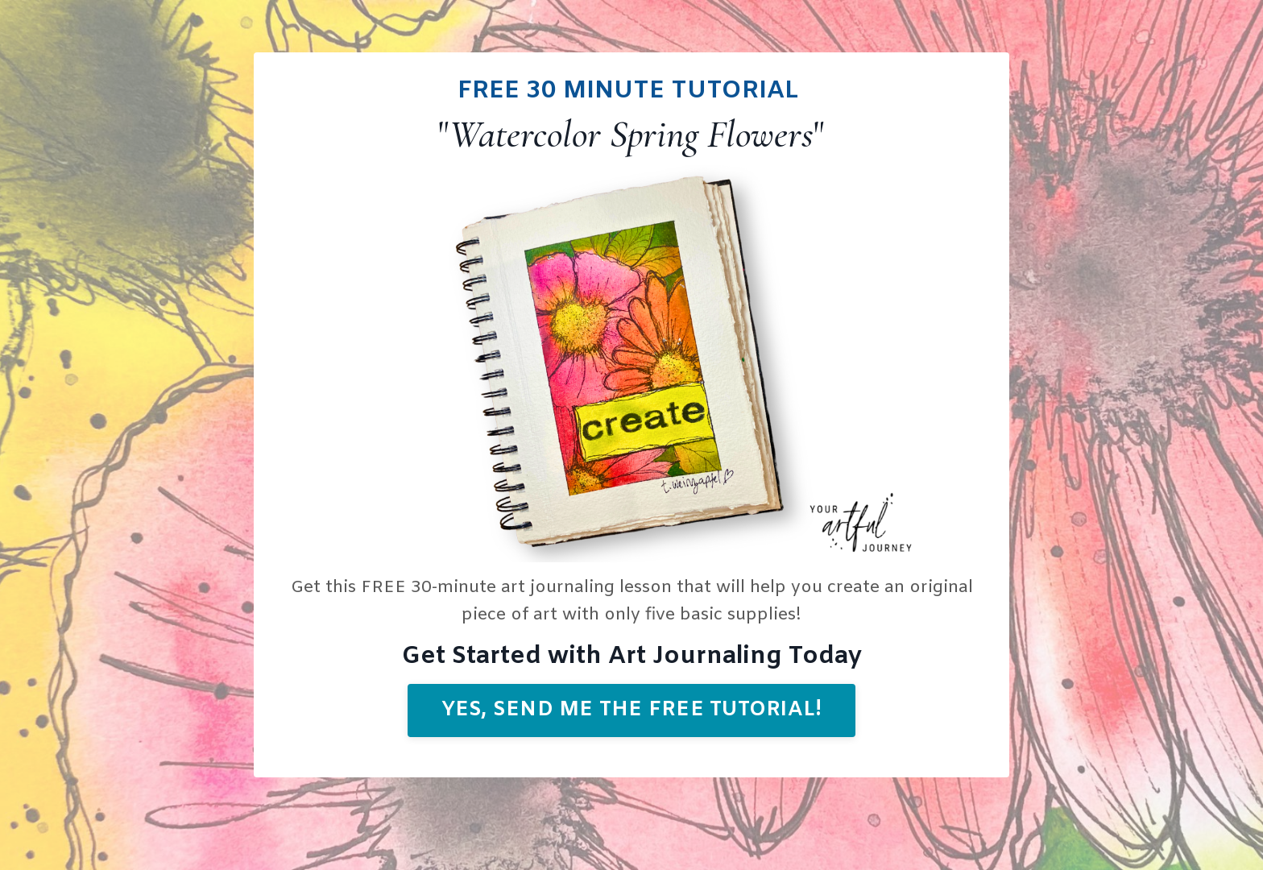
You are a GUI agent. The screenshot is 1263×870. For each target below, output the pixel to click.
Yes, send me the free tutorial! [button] (631, 710)
